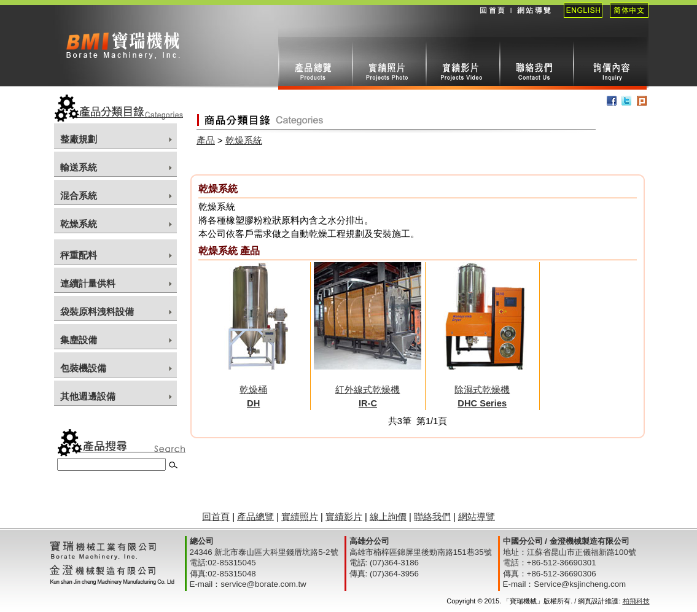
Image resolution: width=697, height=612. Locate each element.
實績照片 (389, 63)
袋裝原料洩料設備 (97, 312)
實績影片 (462, 63)
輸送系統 (78, 167)
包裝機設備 (83, 368)
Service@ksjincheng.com (580, 584)
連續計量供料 (87, 284)
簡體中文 (625, 18)
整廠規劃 (78, 139)
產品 (206, 140)
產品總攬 (315, 63)
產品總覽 (255, 517)
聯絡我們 (536, 63)
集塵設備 (78, 340)
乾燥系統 (78, 224)
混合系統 (78, 196)
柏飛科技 (636, 601)
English (579, 18)
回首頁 (491, 18)
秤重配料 (78, 255)
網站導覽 (533, 18)
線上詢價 (610, 63)
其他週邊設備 (87, 396)
